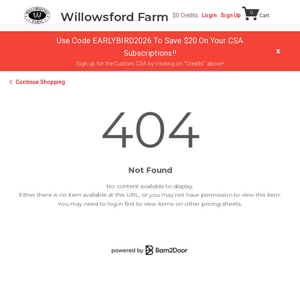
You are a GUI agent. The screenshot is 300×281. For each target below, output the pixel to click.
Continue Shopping (40, 82)
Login (209, 15)
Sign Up (231, 15)
